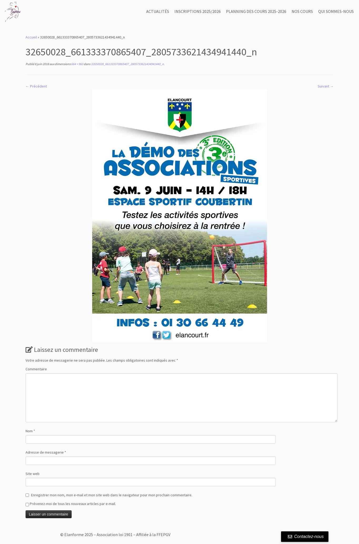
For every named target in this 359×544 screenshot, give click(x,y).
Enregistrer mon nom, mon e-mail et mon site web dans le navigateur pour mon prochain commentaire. (111, 495)
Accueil (31, 37)
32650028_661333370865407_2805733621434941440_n (127, 64)
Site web (33, 473)
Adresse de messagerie (46, 452)
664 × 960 (77, 64)
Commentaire (36, 369)
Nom (30, 431)
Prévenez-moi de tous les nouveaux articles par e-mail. (73, 503)
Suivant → (326, 86)
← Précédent (36, 86)
